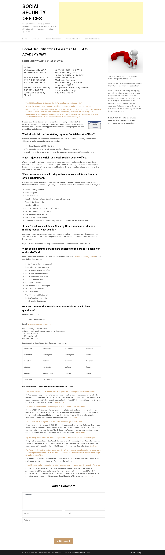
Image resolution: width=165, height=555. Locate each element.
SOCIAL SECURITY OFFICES (34, 12)
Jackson (68, 367)
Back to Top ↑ (137, 552)
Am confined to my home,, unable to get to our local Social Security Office (55, 406)
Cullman (89, 355)
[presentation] (39, 530)
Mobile (27, 373)
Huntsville (47, 367)
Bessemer (28, 355)
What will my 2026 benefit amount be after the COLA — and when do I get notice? (58, 106)
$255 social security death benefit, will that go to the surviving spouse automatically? (60, 391)
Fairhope (68, 361)
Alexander (47, 348)
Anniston (89, 348)
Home (24, 39)
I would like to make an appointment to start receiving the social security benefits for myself (63, 465)
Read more (59, 402)
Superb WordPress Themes (81, 552)
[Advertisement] (101, 18)
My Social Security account (85, 257)
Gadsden (27, 367)
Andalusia (68, 348)
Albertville (28, 348)
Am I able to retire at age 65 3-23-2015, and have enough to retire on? (53, 421)
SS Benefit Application (52, 39)
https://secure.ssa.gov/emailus (40, 324)
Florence (89, 361)
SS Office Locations (92, 39)
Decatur (27, 361)
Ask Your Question (73, 39)
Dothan (46, 361)
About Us (35, 39)
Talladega (28, 379)
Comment (63, 501)
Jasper (88, 367)
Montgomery (48, 373)
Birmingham (47, 355)
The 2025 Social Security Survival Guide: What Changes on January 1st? (53, 103)
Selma (88, 373)
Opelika (68, 373)
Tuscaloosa (47, 379)
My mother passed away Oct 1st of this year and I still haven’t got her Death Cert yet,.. (60, 437)
